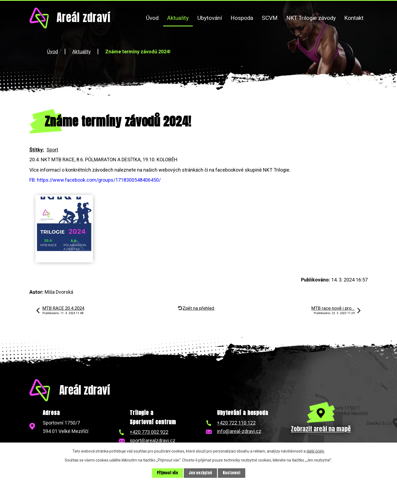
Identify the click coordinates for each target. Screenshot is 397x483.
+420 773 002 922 (149, 432)
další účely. (315, 451)
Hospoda (242, 18)
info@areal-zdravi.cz (239, 431)
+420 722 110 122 (236, 423)
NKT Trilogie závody (311, 18)
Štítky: (36, 150)
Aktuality (178, 18)
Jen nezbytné (200, 473)
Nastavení (231, 473)
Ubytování (209, 18)
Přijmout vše (167, 473)
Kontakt (354, 18)
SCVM (270, 18)
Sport (52, 150)
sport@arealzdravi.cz (152, 440)
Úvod (152, 18)
